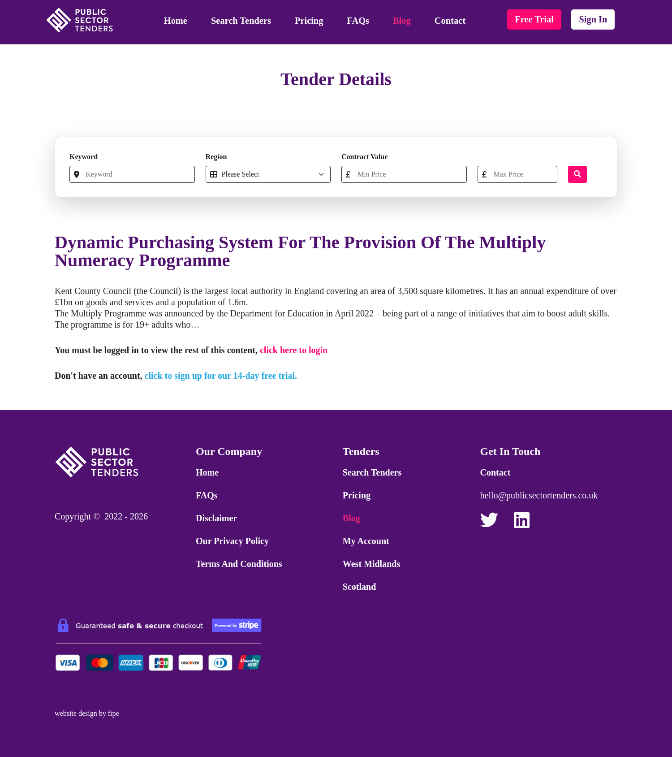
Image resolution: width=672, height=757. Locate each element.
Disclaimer (216, 518)
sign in (593, 19)
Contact (450, 21)
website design (76, 713)
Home (175, 21)
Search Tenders (241, 21)
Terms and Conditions (239, 564)
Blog (402, 21)
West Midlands (371, 564)
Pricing (309, 21)
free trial (534, 19)
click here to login (293, 350)
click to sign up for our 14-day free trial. (221, 376)
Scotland (359, 587)
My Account (366, 541)
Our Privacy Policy (232, 541)
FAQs (358, 21)
